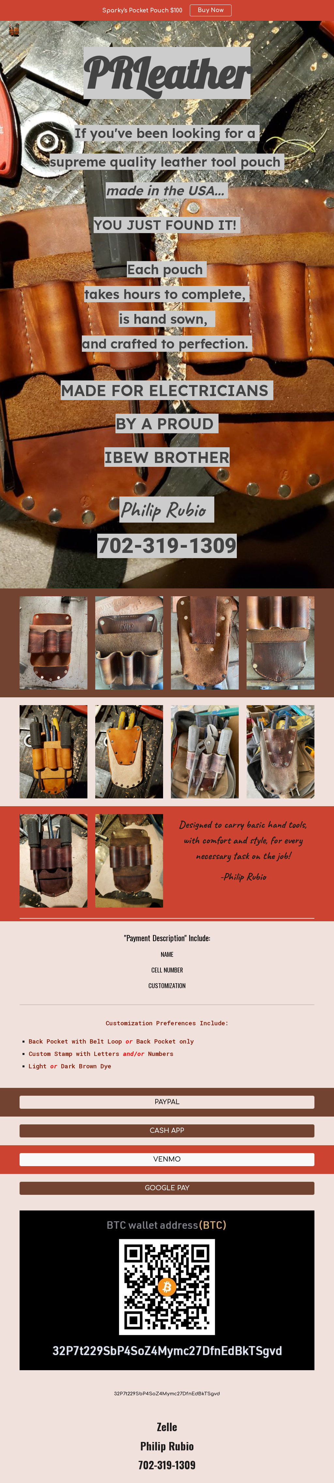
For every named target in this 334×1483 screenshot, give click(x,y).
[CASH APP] (167, 1130)
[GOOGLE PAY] (167, 1188)
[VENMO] (167, 1159)
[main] (167, 304)
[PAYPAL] (167, 1102)
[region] (167, 10)
